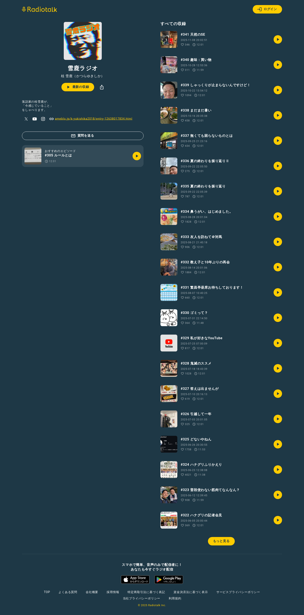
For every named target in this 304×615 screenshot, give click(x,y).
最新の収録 (77, 87)
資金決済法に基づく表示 (191, 592)
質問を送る (82, 135)
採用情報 (113, 592)
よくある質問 (67, 592)
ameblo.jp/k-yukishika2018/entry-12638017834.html (90, 118)
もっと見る (221, 541)
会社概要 (92, 592)
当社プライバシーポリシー (141, 598)
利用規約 (175, 598)
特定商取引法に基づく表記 (146, 592)
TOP (47, 592)
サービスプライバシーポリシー (238, 592)
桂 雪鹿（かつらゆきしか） (82, 76)
